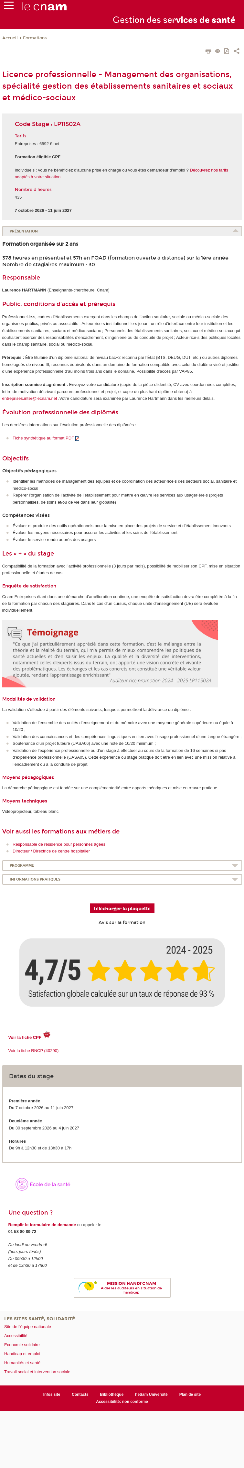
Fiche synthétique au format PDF (44, 438)
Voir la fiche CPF (24, 1037)
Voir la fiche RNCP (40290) (33, 1050)
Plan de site (190, 1394)
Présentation (24, 231)
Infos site (51, 1394)
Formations (35, 38)
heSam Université (151, 1394)
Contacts (80, 1394)
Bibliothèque (112, 1394)
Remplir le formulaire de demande (42, 1224)
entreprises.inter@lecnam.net (29, 398)
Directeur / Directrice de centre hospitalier (51, 851)
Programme (22, 865)
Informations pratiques (35, 879)
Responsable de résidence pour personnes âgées (59, 844)
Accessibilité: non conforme (122, 1401)
